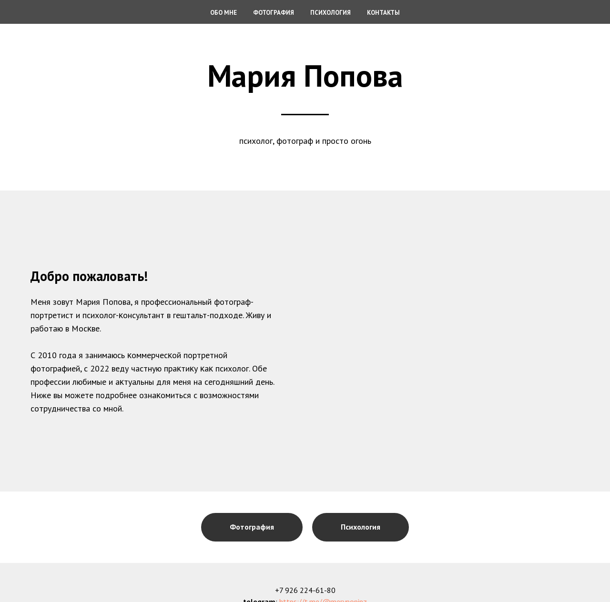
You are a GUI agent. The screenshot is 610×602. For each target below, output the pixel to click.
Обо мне (223, 13)
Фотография (273, 13)
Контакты (383, 13)
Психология (330, 13)
